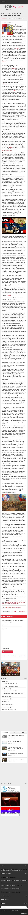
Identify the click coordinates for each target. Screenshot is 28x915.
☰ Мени (3, 1)
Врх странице (22, 611)
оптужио (17, 48)
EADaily (5, 83)
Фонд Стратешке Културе (13, 607)
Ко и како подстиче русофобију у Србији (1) (10, 892)
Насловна (3, 18)
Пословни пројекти (6, 696)
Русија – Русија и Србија (10, 686)
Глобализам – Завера (9, 690)
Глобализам (5, 688)
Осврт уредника (6, 698)
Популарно (5, 732)
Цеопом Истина (9, 910)
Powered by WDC (23, 913)
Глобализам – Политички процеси (12, 693)
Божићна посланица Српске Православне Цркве (11, 885)
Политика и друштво (7, 709)
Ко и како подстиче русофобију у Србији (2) (10, 888)
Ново (14, 732)
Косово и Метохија (6, 707)
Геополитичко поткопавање (14, 741)
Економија (4, 701)
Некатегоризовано (6, 704)
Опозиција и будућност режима (15, 753)
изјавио (14, 68)
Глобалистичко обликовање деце (16, 759)
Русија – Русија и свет (9, 683)
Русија (3, 681)
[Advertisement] (10, 722)
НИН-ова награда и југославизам (8, 877)
